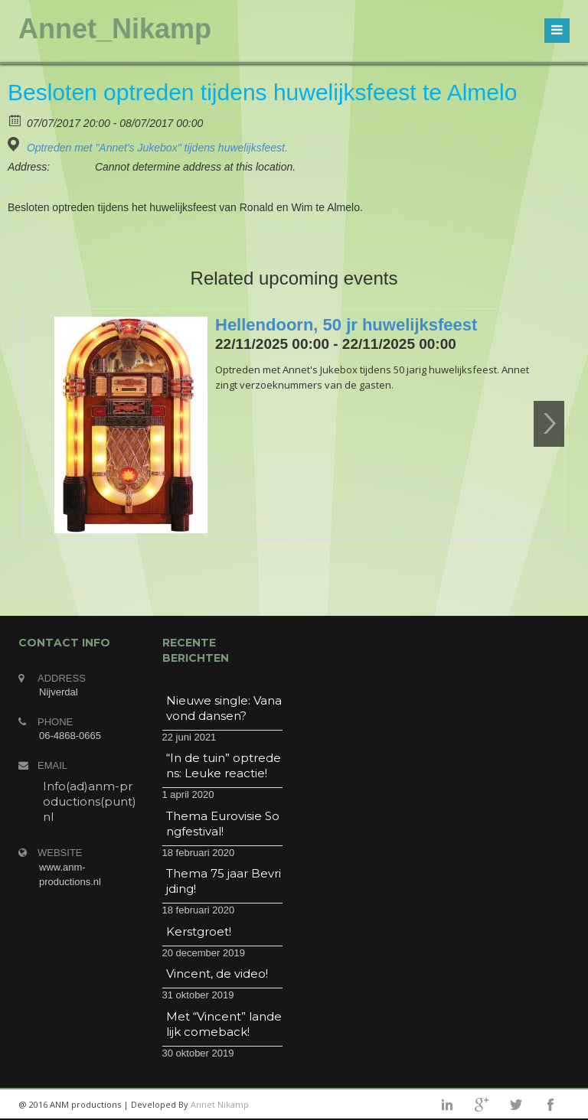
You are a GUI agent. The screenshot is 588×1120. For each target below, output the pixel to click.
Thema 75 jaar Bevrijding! (223, 881)
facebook (550, 1104)
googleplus (481, 1104)
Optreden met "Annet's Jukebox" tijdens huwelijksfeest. (157, 148)
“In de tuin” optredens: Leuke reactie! (223, 765)
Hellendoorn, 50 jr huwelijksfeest (346, 324)
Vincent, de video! (217, 973)
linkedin (447, 1104)
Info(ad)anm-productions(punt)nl (89, 801)
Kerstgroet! (198, 931)
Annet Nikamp (220, 1104)
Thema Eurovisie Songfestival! (222, 823)
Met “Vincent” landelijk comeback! (224, 1024)
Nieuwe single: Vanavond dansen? (224, 708)
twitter (516, 1104)
